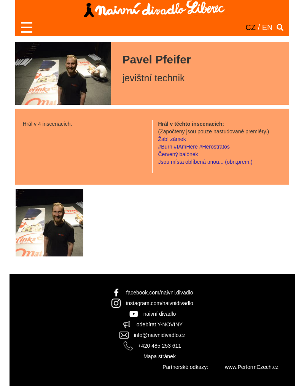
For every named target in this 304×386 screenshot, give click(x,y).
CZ (250, 27)
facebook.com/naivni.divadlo (159, 293)
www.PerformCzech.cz (252, 367)
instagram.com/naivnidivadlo (159, 303)
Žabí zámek (172, 139)
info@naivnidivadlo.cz (160, 335)
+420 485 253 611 (159, 346)
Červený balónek (178, 154)
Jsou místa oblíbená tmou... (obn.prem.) (205, 162)
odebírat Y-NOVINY (160, 324)
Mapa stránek (159, 356)
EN (267, 27)
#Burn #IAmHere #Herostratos (194, 147)
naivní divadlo (159, 314)
